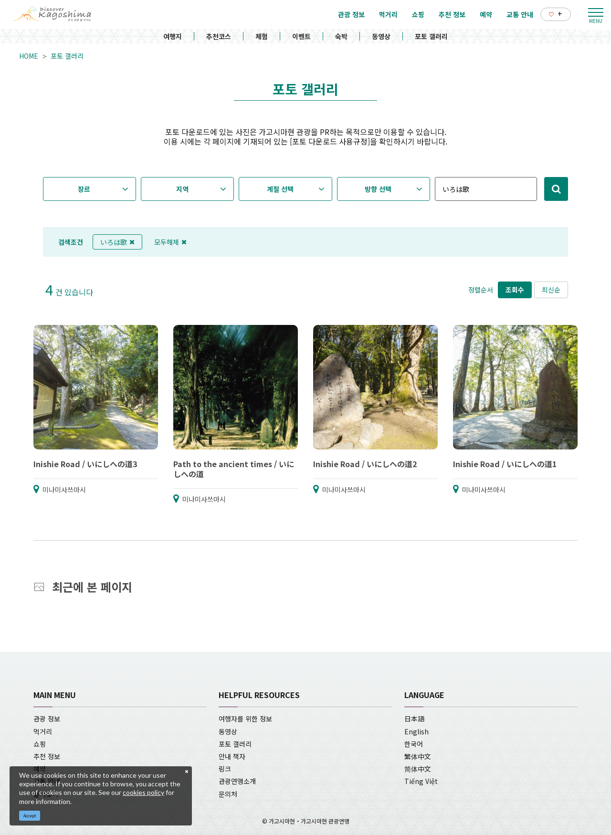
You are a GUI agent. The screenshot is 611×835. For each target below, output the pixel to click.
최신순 (551, 289)
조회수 (515, 289)
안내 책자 (232, 756)
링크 (225, 768)
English (416, 731)
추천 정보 (46, 756)
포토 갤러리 (431, 36)
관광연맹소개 (237, 781)
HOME (28, 56)
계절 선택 (280, 189)
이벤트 (301, 36)
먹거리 (42, 731)
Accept (29, 816)
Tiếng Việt (421, 781)
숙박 (341, 36)
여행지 (172, 36)
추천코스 (218, 36)
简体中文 (417, 768)
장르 (84, 189)
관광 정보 (46, 718)
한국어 (413, 744)
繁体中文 (417, 756)
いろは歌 (117, 242)
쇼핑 (39, 744)
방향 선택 (378, 189)
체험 (261, 36)
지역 (182, 189)
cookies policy (143, 792)
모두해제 (170, 242)
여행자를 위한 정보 (245, 718)
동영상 (381, 36)
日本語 (414, 718)
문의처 (228, 794)
